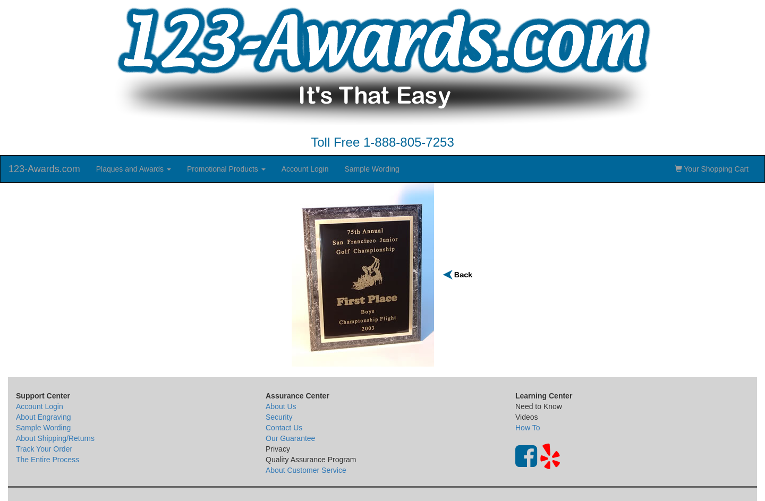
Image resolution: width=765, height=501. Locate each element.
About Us (281, 406)
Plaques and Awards (133, 169)
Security (279, 417)
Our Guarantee (290, 438)
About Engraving (43, 417)
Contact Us (284, 427)
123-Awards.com (44, 169)
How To (527, 427)
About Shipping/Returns (55, 438)
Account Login (305, 169)
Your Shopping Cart (712, 169)
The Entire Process (47, 459)
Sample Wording (371, 169)
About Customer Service (306, 470)
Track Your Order (44, 449)
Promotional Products (226, 169)
